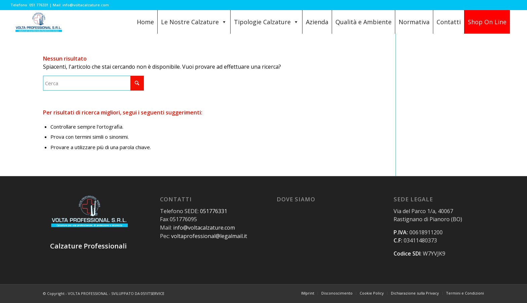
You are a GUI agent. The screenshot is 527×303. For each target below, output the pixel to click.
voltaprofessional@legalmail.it (209, 236)
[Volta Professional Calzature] (38, 22)
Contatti (449, 22)
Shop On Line (487, 22)
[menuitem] (308, 293)
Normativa (414, 22)
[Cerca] (93, 83)
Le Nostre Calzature (194, 22)
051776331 (213, 211)
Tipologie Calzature (266, 22)
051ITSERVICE (152, 293)
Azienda (317, 22)
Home (145, 22)
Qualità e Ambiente (363, 22)
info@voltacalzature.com (204, 227)
